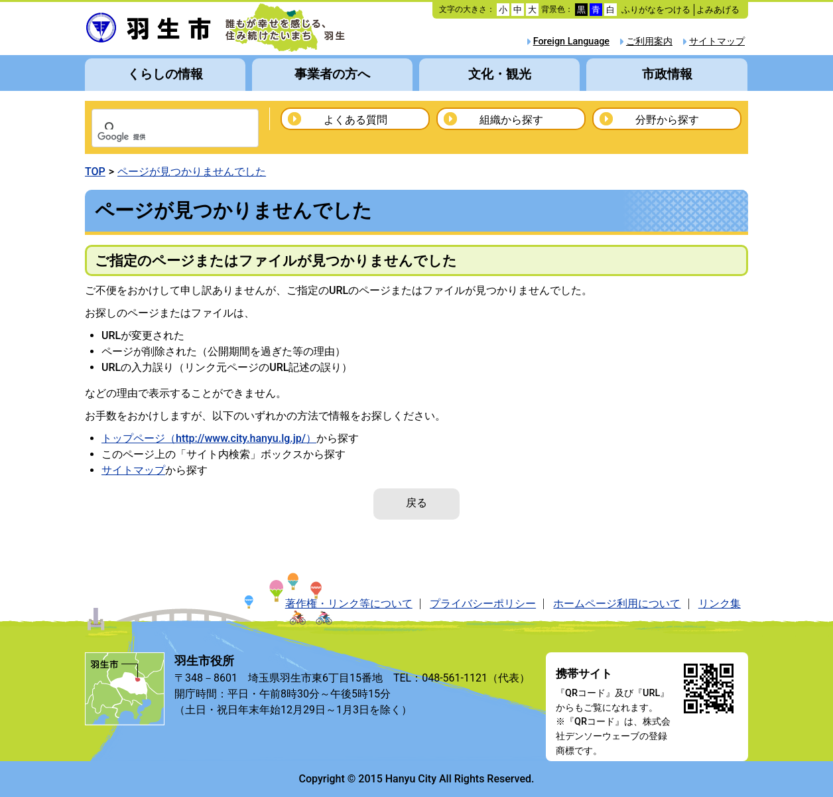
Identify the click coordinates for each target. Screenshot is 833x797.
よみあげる (717, 10)
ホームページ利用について (616, 603)
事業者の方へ (332, 74)
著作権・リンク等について (349, 603)
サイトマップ (717, 41)
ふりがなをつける (655, 10)
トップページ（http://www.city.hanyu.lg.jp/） (208, 438)
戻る (416, 502)
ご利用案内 (649, 41)
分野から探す (667, 119)
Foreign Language (571, 41)
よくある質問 (355, 119)
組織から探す (511, 119)
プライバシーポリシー (483, 603)
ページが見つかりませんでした (191, 171)
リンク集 (719, 603)
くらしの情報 (165, 74)
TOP (95, 171)
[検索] (157, 137)
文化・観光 (499, 74)
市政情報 (667, 74)
